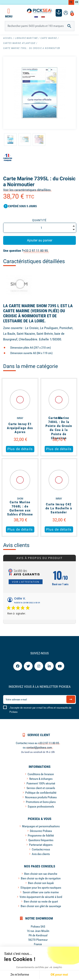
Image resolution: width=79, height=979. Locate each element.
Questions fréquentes (40, 840)
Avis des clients (41, 854)
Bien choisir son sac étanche (40, 873)
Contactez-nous (41, 849)
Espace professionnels (41, 806)
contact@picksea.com (39, 747)
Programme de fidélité (41, 835)
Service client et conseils (41, 788)
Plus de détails (20, 449)
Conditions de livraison (41, 774)
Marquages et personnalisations (41, 826)
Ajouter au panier (39, 240)
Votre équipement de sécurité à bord (41, 896)
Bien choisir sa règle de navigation (41, 878)
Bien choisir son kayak (41, 882)
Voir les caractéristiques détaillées (27, 190)
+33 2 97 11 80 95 (35, 251)
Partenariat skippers (40, 844)
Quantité (39, 220)
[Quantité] (39, 228)
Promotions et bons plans (41, 801)
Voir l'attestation (25, 581)
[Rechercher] (39, 26)
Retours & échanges (40, 778)
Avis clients (16, 545)
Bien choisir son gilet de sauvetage (41, 906)
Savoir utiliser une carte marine (41, 892)
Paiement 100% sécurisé (41, 783)
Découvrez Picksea (41, 830)
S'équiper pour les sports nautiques (40, 887)
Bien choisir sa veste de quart (41, 901)
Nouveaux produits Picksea (41, 797)
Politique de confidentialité (40, 792)
